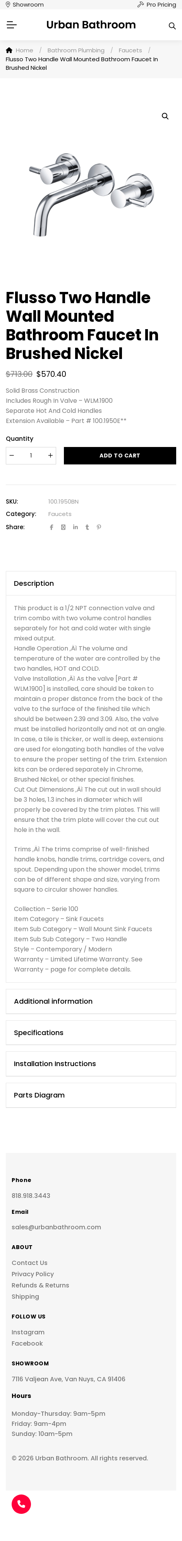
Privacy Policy (33, 1274)
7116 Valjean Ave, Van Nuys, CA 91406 (68, 1379)
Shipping (25, 1296)
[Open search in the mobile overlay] (172, 25)
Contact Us (30, 1262)
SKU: (12, 501)
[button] (165, 116)
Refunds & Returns (40, 1285)
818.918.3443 (31, 1195)
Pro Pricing (161, 4)
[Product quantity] (31, 455)
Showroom (28, 4)
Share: (15, 527)
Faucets (60, 514)
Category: (21, 514)
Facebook (27, 1343)
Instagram (28, 1332)
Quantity (19, 438)
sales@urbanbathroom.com (56, 1227)
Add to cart (120, 455)
